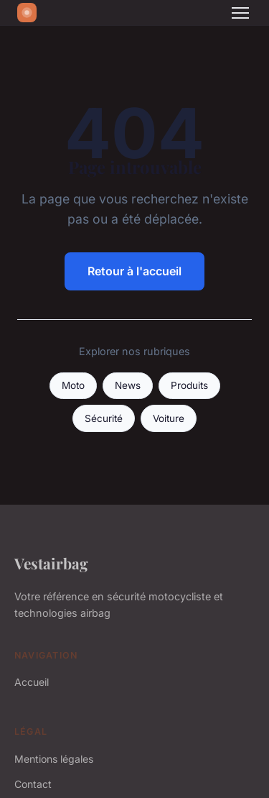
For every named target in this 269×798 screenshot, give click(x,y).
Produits (189, 385)
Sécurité (104, 418)
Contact (33, 784)
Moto (73, 385)
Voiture (168, 418)
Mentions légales (53, 759)
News (128, 385)
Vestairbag (51, 563)
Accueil (31, 682)
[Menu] (240, 12)
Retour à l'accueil (134, 271)
